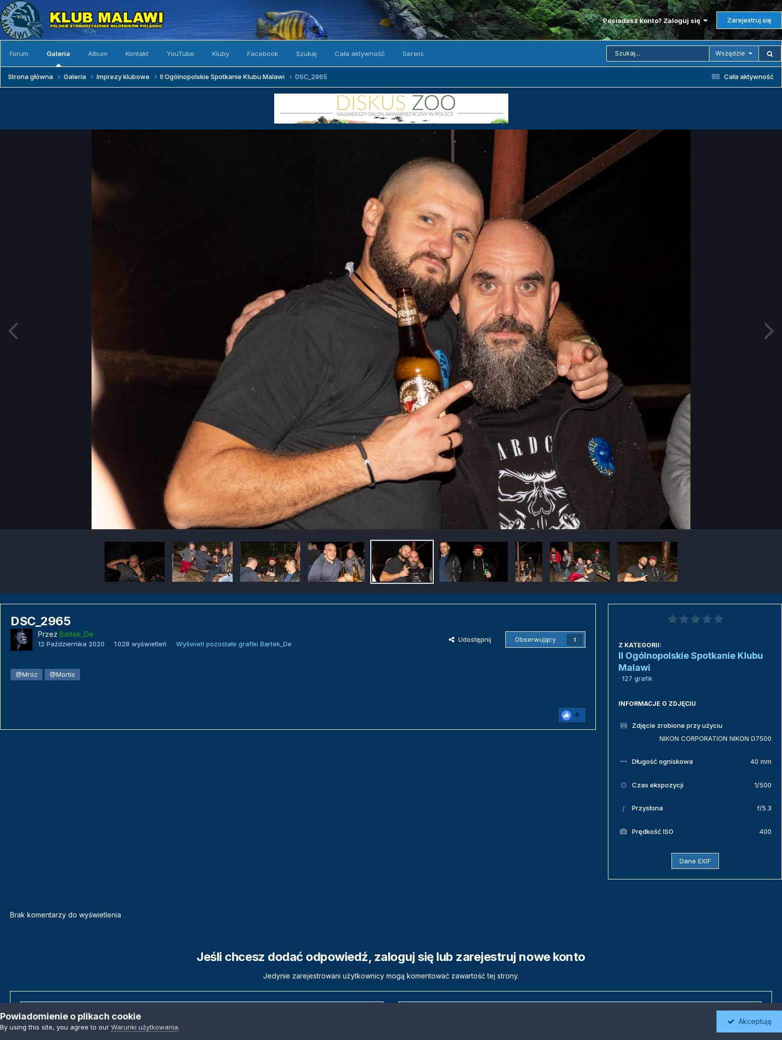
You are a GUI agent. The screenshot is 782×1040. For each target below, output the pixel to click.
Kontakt (137, 54)
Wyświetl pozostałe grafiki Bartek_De (234, 644)
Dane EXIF (695, 861)
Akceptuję (749, 1021)
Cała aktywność (360, 54)
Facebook (262, 54)
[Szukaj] (658, 53)
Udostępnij (470, 639)
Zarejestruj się (749, 20)
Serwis (413, 54)
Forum (19, 54)
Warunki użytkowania (144, 1027)
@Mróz (27, 674)
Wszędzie (730, 53)
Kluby (220, 54)
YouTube (180, 54)
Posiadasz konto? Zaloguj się (655, 21)
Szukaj (306, 54)
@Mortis (62, 674)
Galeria (58, 58)
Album (98, 54)
